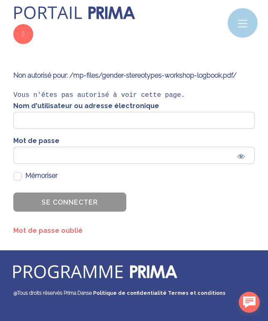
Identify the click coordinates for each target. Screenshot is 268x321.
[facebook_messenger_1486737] (249, 302)
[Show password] (241, 156)
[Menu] (242, 23)
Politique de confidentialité (130, 293)
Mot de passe (36, 141)
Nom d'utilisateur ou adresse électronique (86, 106)
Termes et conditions (197, 293)
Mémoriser (35, 176)
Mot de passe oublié (48, 231)
